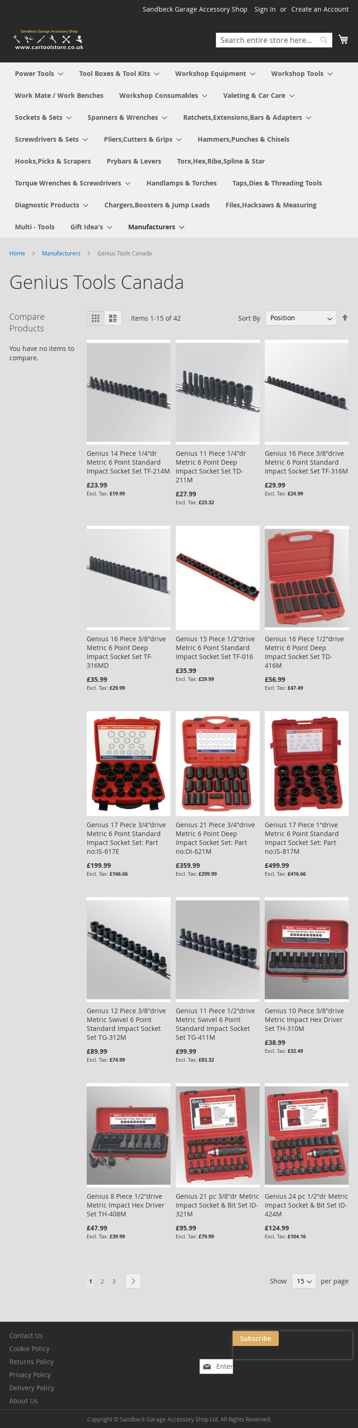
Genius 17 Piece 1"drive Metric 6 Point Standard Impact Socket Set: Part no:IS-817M (302, 838)
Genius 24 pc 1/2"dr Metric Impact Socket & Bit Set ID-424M (306, 1205)
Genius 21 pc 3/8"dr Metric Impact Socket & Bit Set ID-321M (217, 1205)
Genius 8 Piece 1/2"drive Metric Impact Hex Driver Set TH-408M (126, 1205)
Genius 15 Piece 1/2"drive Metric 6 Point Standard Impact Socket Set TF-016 (215, 647)
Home (18, 253)
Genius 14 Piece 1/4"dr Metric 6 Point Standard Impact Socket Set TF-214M (128, 462)
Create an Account (320, 9)
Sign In (265, 9)
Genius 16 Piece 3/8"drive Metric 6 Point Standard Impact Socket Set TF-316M (306, 462)
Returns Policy (31, 1361)
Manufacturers (62, 253)
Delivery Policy (31, 1387)
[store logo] (49, 40)
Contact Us (26, 1335)
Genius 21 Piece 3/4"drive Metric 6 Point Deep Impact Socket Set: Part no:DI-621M (215, 838)
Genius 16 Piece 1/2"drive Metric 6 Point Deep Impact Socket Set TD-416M (304, 652)
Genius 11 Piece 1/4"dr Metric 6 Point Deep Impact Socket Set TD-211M (211, 466)
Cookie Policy (29, 1348)
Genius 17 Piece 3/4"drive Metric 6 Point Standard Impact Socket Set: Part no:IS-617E (126, 838)
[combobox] (274, 40)
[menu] (179, 150)
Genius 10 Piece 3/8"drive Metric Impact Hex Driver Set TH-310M (304, 1019)
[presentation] (259, 1360)
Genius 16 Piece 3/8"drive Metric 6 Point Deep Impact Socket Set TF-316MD (126, 652)
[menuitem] (39, 73)
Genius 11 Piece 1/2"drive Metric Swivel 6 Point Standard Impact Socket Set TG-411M (215, 1024)
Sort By (249, 317)
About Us (23, 1400)
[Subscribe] (329, 1338)
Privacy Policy (30, 1374)
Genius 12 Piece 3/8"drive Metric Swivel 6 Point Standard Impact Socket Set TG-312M (126, 1024)
